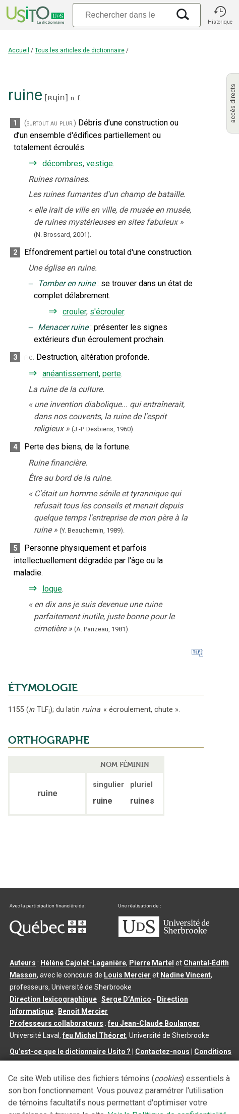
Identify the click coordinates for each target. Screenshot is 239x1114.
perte (111, 373)
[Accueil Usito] (34, 15)
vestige (99, 163)
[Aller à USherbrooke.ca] (163, 935)
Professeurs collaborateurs (56, 1023)
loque (52, 589)
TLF (39, 709)
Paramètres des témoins (96, 1064)
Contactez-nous (162, 1051)
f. (79, 98)
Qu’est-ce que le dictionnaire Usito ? (70, 1051)
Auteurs (23, 963)
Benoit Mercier (83, 1011)
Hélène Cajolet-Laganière (83, 963)
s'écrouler (107, 311)
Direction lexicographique (53, 999)
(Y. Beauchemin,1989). (92, 530)
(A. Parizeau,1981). (102, 629)
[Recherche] (121, 15)
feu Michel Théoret (94, 1035)
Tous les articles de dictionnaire (80, 50)
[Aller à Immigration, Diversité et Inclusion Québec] (48, 934)
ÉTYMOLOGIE (43, 688)
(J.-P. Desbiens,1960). (103, 429)
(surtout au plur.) (50, 123)
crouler (74, 311)
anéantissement (70, 373)
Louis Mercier (127, 975)
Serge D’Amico (126, 999)
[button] (220, 15)
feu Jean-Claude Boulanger (153, 1023)
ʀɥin (56, 97)
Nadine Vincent (185, 975)
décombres (62, 163)
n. (73, 98)
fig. (29, 357)
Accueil (18, 50)
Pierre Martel (151, 963)
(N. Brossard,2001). (62, 234)
